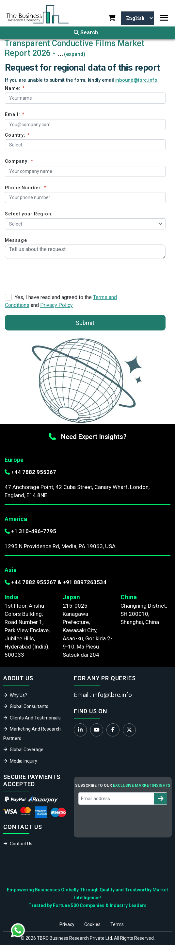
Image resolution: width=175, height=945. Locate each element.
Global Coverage (26, 749)
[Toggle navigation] (164, 17)
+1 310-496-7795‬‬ (33, 531)
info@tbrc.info (112, 695)
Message (16, 240)
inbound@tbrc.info (136, 80)
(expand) (74, 54)
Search (86, 32)
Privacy (66, 924)
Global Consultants (29, 706)
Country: (17, 135)
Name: (15, 88)
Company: (19, 161)
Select (15, 224)
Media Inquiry (23, 761)
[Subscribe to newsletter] (160, 798)
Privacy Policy (56, 305)
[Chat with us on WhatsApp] (18, 930)
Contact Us (21, 843)
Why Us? (18, 695)
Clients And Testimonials (35, 717)
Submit (85, 322)
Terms (117, 924)
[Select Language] (137, 18)
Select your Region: (29, 213)
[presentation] (54, 275)
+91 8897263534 (84, 582)
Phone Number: (26, 187)
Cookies (92, 924)
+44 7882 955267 (33, 472)
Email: (14, 114)
